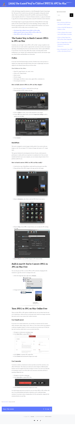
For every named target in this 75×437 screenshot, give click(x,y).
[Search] (71, 15)
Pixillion (24, 88)
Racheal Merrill (5, 401)
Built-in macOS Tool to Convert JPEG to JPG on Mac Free (27, 32)
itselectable (32, 429)
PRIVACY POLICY (48, 429)
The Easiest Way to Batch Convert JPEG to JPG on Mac (27, 30)
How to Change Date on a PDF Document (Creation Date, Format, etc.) (64, 44)
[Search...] (63, 15)
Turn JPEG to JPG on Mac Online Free (23, 34)
